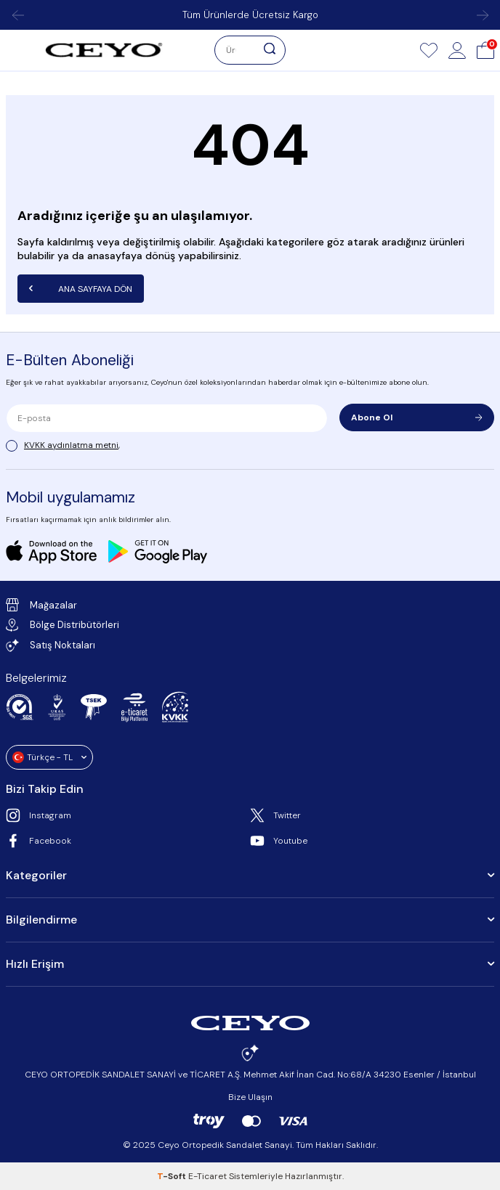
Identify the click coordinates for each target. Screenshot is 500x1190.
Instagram (38, 815)
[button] (17, 15)
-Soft (172, 1176)
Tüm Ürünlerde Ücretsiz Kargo (250, 15)
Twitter (275, 815)
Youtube (278, 841)
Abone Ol (417, 417)
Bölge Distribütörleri (62, 625)
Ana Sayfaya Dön (80, 288)
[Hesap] (457, 50)
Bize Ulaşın (250, 1097)
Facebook (38, 841)
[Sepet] (485, 50)
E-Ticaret (207, 1176)
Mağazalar (41, 604)
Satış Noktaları (50, 645)
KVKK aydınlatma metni (71, 445)
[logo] (104, 50)
